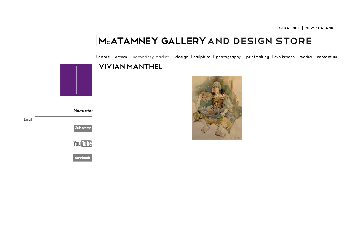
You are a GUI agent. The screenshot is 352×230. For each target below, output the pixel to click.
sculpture (201, 57)
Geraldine (289, 28)
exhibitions (283, 57)
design (180, 57)
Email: (28, 119)
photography (227, 57)
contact (325, 57)
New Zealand (319, 28)
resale (149, 57)
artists (119, 57)
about (102, 57)
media (304, 57)
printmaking (256, 57)
